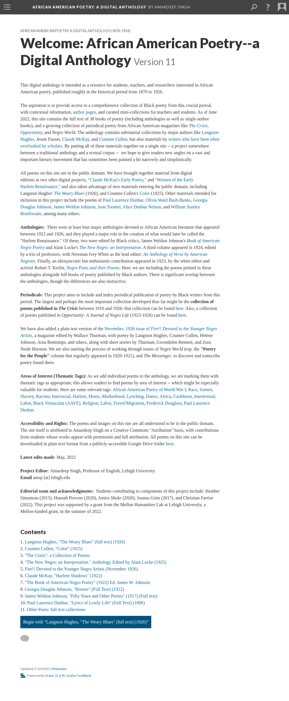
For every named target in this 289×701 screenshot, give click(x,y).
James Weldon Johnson (75, 206)
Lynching (135, 396)
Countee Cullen (113, 139)
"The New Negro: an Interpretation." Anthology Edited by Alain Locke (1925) (95, 562)
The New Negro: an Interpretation (110, 247)
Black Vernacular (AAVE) (56, 403)
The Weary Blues (69, 193)
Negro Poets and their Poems (92, 267)
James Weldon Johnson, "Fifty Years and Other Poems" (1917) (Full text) (91, 596)
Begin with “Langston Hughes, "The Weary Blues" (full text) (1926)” (85, 622)
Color (144, 193)
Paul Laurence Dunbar (123, 200)
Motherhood (113, 396)
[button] (268, 7)
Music (94, 396)
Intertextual (204, 396)
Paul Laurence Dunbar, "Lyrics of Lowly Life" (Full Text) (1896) (86, 602)
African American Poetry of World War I (149, 389)
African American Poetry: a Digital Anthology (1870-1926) (75, 31)
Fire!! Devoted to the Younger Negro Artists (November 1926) (81, 568)
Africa (165, 396)
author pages (84, 112)
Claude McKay (75, 139)
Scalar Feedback (79, 675)
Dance (151, 396)
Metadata (59, 669)
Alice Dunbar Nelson (142, 206)
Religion (90, 403)
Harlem (79, 396)
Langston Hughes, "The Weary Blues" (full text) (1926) (75, 541)
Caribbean (182, 396)
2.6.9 (60, 675)
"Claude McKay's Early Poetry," (117, 179)
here (179, 308)
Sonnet (206, 389)
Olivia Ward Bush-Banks (168, 200)
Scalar (49, 675)
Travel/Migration (128, 403)
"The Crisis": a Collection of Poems (57, 555)
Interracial (61, 396)
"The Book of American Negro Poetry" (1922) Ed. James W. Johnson (87, 582)
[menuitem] (7, 7)
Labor (25, 403)
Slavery (27, 396)
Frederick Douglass (164, 403)
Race (192, 389)
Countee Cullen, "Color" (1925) (53, 548)
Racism (43, 396)
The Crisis (198, 125)
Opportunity (31, 132)
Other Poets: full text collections (56, 609)
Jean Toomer (109, 206)
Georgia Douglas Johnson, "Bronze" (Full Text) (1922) (74, 589)
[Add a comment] (27, 638)
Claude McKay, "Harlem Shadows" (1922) (63, 575)
